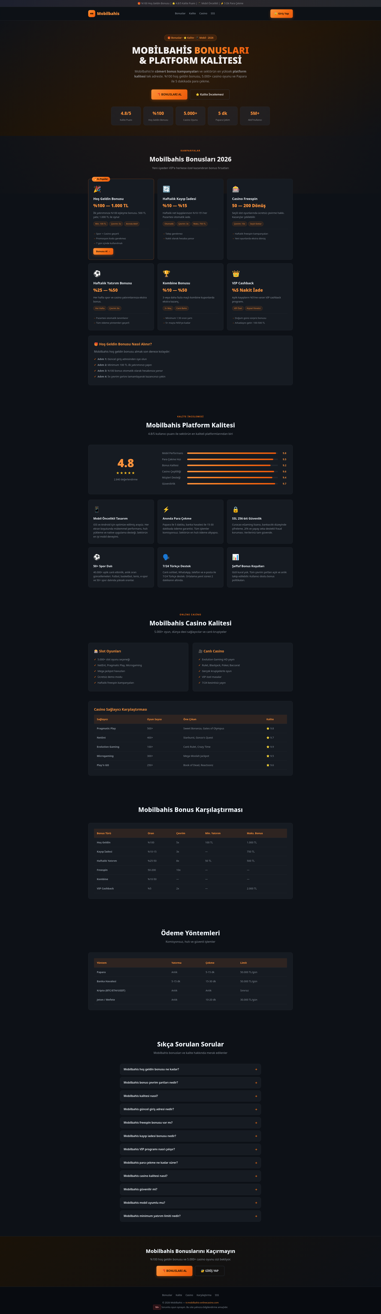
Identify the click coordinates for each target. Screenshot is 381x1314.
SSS (213, 13)
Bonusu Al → (103, 251)
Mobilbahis (103, 13)
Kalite (192, 13)
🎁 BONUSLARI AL (169, 94)
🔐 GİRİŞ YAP (210, 1271)
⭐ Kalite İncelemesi (210, 94)
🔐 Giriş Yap (281, 13)
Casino (203, 13)
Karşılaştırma (204, 1295)
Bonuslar (180, 13)
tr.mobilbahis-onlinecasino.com (202, 1302)
